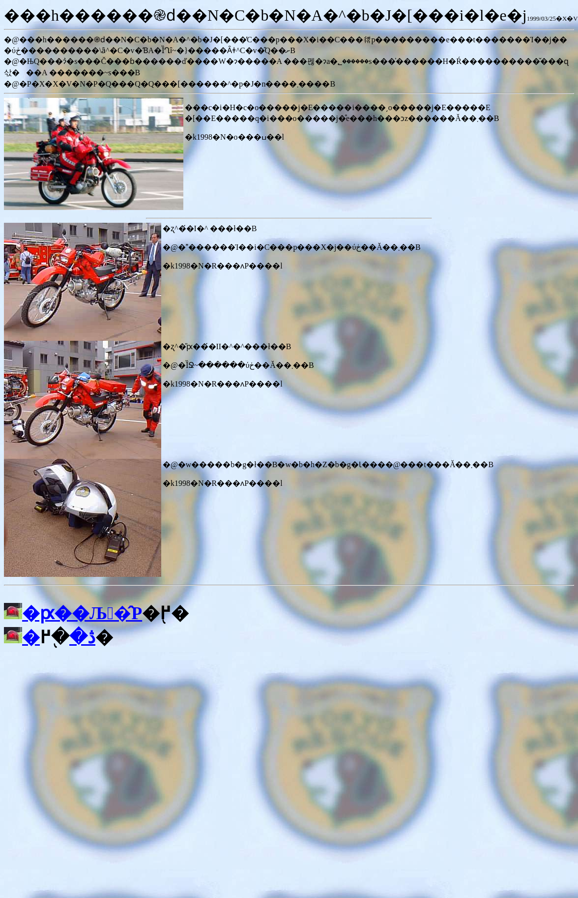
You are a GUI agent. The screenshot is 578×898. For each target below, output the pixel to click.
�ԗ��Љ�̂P (82, 613)
